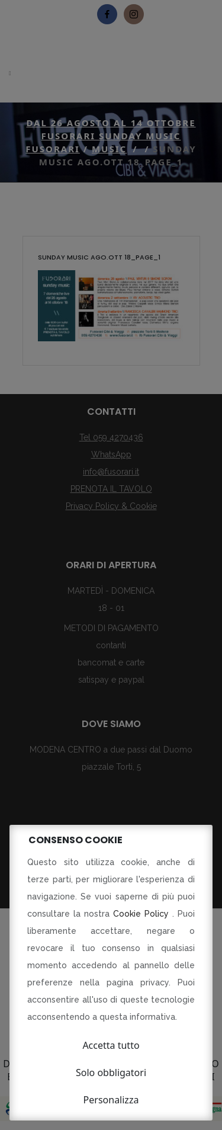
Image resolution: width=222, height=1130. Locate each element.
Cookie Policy (142, 913)
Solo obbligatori (111, 1072)
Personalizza (111, 1099)
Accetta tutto (110, 1045)
